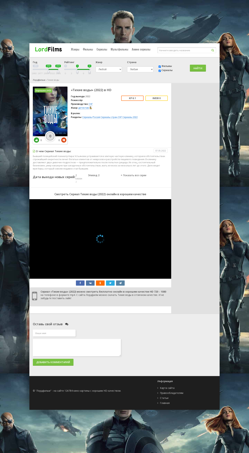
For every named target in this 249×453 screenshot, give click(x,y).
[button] (133, 179)
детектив (83, 107)
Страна (131, 62)
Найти (197, 68)
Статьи (164, 398)
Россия (96, 117)
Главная (165, 403)
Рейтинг (69, 62)
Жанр (99, 62)
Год (35, 62)
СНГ (91, 103)
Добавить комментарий (53, 362)
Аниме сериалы (141, 49)
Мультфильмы (119, 49)
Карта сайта (167, 388)
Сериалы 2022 (130, 117)
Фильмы (88, 49)
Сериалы (101, 49)
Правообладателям (171, 393)
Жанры (75, 49)
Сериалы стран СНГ (111, 117)
